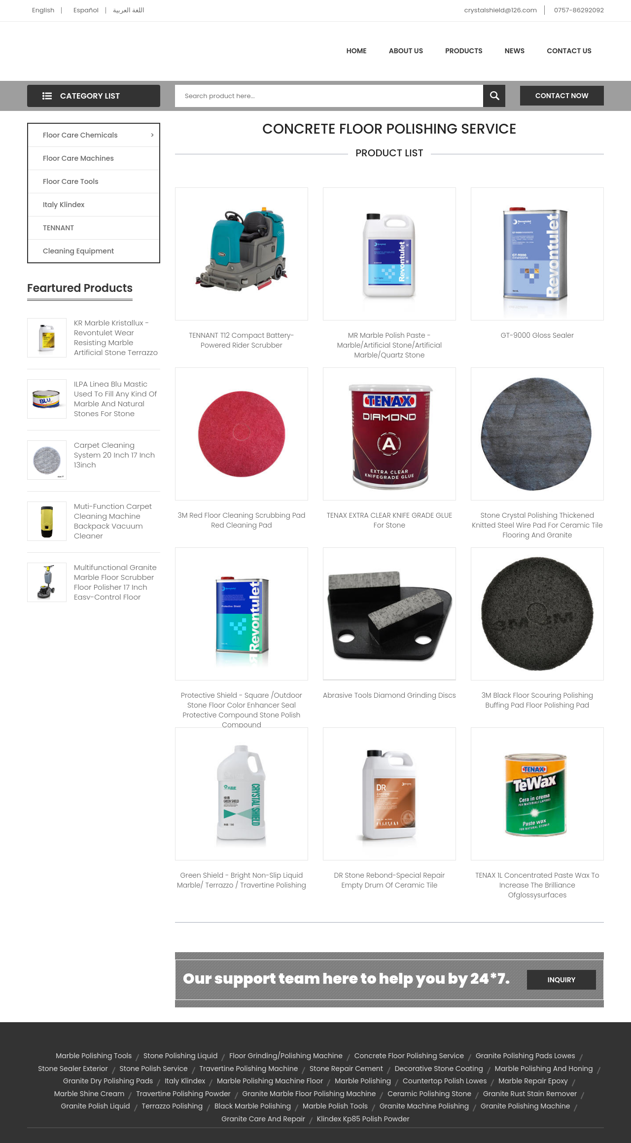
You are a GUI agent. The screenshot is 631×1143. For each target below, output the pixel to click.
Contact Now (562, 96)
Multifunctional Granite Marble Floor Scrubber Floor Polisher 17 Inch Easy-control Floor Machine (115, 587)
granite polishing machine (525, 1106)
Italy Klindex (63, 205)
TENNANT (58, 228)
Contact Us (569, 51)
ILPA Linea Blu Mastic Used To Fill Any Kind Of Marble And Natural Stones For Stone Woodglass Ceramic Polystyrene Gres (115, 408)
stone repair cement (346, 1068)
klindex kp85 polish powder (363, 1119)
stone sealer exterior (73, 1068)
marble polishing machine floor (270, 1081)
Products (464, 51)
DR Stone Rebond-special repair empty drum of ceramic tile (389, 880)
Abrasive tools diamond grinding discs (389, 695)
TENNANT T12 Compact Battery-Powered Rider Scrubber (241, 340)
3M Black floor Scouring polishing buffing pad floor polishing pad (538, 700)
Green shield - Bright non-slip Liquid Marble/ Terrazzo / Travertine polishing (241, 880)
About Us (406, 51)
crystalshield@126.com (500, 10)
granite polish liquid (95, 1106)
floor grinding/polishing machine (286, 1056)
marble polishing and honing (544, 1068)
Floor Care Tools (71, 181)
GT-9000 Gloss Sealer (537, 335)
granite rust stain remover (530, 1094)
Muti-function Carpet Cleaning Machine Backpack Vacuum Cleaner (113, 521)
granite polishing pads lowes (525, 1056)
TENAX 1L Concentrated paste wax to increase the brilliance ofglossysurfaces (537, 885)
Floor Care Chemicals (98, 135)
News (515, 51)
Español (86, 10)
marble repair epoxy (533, 1081)
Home (357, 51)
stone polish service (154, 1068)
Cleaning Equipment (78, 251)
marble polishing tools (94, 1056)
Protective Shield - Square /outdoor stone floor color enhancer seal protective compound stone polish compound (241, 710)
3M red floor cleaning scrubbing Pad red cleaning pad (242, 520)
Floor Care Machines (78, 158)
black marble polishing (252, 1106)
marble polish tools (335, 1106)
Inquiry (562, 980)
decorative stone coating (439, 1068)
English (43, 10)
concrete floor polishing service (409, 1056)
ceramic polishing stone (429, 1094)
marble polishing (363, 1081)
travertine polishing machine (249, 1068)
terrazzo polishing (172, 1106)
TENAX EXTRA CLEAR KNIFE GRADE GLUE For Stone (389, 520)
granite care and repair (263, 1119)
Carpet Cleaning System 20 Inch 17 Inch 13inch (114, 455)
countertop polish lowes (445, 1081)
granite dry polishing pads (108, 1081)
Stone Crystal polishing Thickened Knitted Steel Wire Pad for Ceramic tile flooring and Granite (537, 525)
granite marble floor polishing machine (309, 1094)
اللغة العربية (128, 10)
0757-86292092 (579, 10)
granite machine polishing (424, 1106)
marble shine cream (89, 1094)
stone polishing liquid (180, 1056)
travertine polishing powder (183, 1094)
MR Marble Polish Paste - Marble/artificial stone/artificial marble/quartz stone (389, 345)
